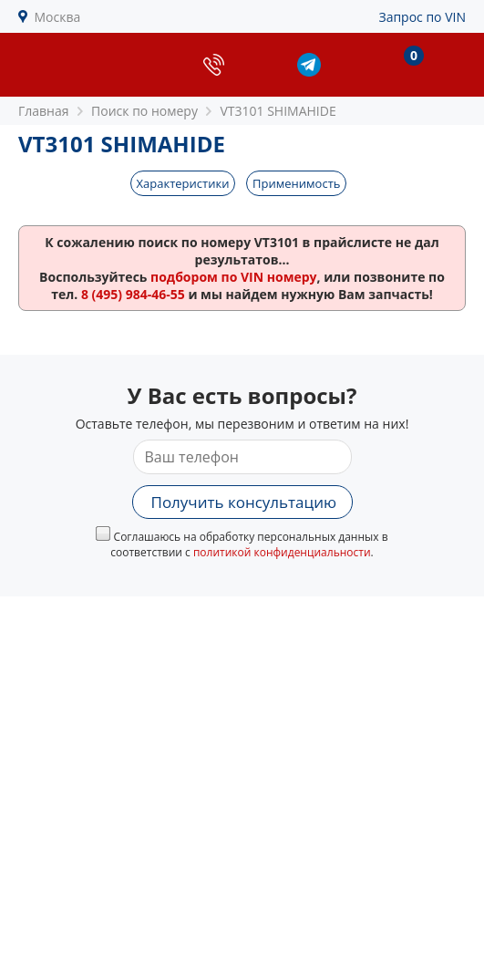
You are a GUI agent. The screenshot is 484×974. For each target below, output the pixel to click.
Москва (58, 17)
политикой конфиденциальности (282, 552)
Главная (43, 110)
